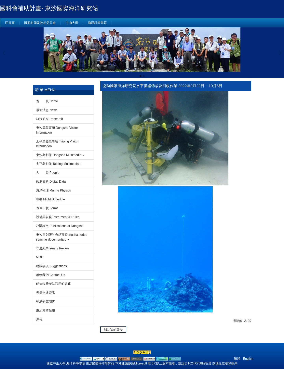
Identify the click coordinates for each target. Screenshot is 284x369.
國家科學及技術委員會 (40, 22)
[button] (5, 53)
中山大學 (72, 22)
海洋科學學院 (97, 22)
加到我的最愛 (113, 329)
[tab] (140, 76)
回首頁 (10, 22)
